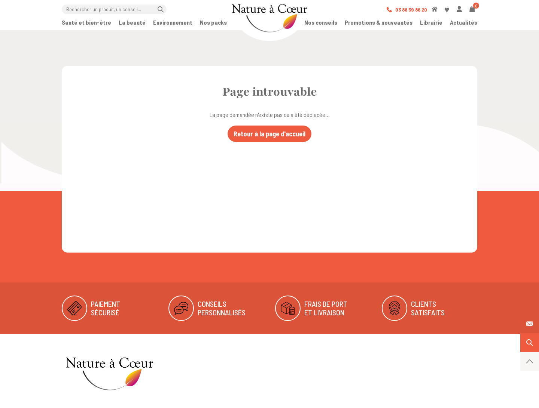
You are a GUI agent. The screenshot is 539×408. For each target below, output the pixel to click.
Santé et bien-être (86, 22)
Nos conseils (320, 22)
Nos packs (213, 22)
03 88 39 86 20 (407, 9)
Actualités (463, 22)
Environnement (172, 22)
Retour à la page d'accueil (269, 134)
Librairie (431, 22)
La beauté (132, 22)
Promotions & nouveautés (378, 22)
